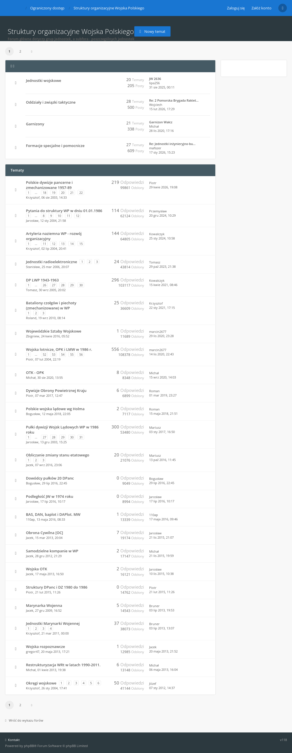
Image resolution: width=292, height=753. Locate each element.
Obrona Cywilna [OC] (44, 532)
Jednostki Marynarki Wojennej (53, 623)
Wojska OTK (36, 568)
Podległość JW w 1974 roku (49, 496)
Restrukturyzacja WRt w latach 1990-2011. (63, 664)
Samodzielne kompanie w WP (52, 550)
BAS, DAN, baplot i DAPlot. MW (53, 514)
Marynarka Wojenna (44, 605)
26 (44, 285)
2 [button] (20, 51)
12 (77, 216)
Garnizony (35, 123)
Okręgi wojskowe (41, 683)
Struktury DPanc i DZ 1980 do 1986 (56, 587)
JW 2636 (155, 78)
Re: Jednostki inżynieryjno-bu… (172, 144)
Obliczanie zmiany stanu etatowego (57, 455)
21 (72, 192)
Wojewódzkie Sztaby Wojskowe (53, 331)
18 (44, 192)
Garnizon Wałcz (161, 122)
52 (44, 354)
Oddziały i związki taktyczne (51, 102)
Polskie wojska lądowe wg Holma (55, 408)
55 (72, 354)
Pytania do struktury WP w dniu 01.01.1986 (64, 210)
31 (81, 437)
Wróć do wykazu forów (24, 720)
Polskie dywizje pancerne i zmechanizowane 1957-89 (49, 185)
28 (62, 285)
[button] (32, 51)
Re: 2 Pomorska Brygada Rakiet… (174, 100)
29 (72, 285)
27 (53, 285)
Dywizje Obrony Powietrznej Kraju (56, 390)
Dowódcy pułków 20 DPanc (50, 478)
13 (62, 243)
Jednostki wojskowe (43, 80)
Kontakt (12, 740)
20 (62, 192)
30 (81, 285)
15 (81, 243)
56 (81, 354)
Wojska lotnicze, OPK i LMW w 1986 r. (59, 349)
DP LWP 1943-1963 (42, 280)
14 (72, 243)
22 (81, 192)
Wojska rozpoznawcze (45, 646)
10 (59, 216)
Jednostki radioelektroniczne (51, 261)
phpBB (29, 746)
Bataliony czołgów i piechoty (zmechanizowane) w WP (51, 305)
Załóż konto (261, 8)
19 (53, 192)
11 (68, 216)
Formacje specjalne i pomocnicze (55, 145)
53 (53, 354)
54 (62, 354)
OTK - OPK (35, 372)
